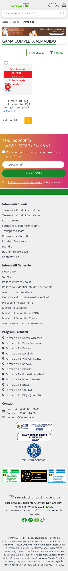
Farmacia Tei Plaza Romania (21, 343)
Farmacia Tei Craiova (17, 389)
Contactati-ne (10, 257)
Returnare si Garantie (15, 236)
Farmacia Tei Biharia (16, 369)
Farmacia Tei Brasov (16, 384)
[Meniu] (5, 5)
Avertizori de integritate (17, 292)
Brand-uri (8, 246)
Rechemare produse (15, 251)
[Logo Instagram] (36, 520)
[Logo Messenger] (30, 520)
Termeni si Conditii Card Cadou (21, 215)
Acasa (5, 21)
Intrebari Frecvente (14, 241)
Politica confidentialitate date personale (27, 287)
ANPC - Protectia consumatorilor (22, 323)
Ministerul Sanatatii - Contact (20, 318)
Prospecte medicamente (17, 302)
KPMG (49, 506)
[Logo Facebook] (24, 520)
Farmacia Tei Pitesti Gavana (21, 379)
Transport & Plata (13, 231)
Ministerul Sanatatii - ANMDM (21, 313)
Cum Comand (11, 220)
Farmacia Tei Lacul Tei (17, 353)
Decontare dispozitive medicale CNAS (25, 297)
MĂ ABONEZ (34, 173)
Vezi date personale (32, 182)
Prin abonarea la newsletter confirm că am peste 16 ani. (33, 154)
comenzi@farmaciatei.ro (22, 417)
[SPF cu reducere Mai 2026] (34, 31)
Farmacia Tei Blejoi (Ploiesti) (21, 395)
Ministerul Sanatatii (14, 307)
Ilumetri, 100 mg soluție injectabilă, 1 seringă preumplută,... (18, 104)
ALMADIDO (9, 111)
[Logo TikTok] (42, 520)
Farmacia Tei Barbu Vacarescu (23, 338)
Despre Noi (9, 271)
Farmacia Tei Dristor (16, 348)
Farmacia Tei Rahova (17, 364)
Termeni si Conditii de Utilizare (21, 210)
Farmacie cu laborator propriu (21, 225)
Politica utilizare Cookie (16, 282)
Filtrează (56, 52)
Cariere (6, 276)
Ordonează (36, 52)
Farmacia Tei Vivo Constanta (21, 358)
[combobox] (34, 13)
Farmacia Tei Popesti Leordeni (23, 374)
